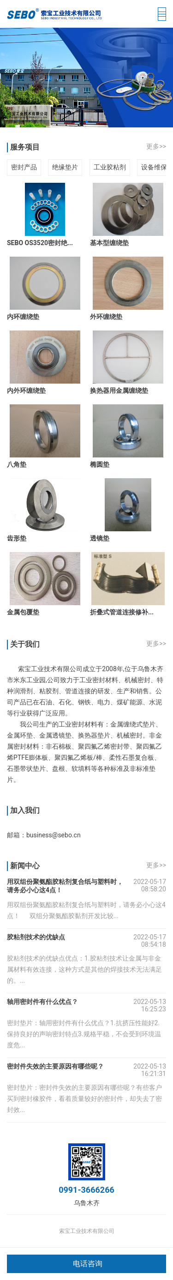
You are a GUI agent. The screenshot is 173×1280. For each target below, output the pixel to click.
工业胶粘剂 (110, 167)
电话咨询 (87, 1263)
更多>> (156, 146)
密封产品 (24, 167)
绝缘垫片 (65, 167)
